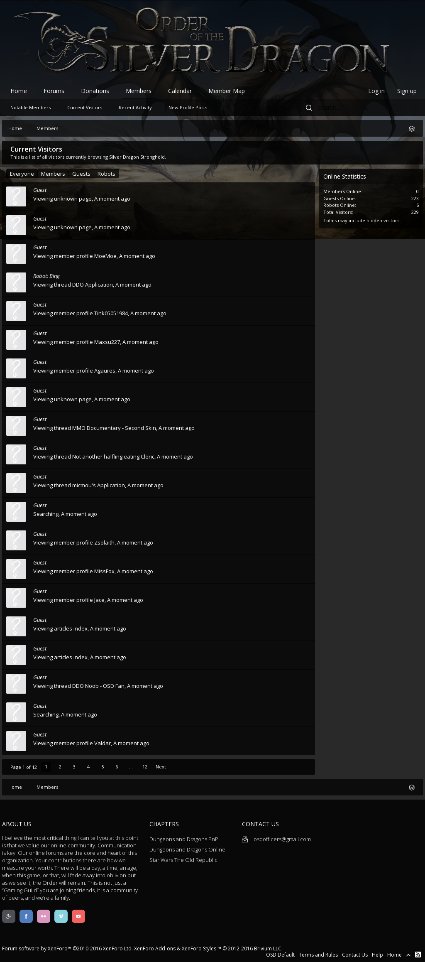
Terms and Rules (318, 954)
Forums (54, 91)
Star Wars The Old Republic (183, 860)
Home (18, 91)
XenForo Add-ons (155, 948)
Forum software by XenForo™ (67, 948)
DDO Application (92, 284)
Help (377, 954)
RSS (418, 954)
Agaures (104, 370)
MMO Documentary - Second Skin (114, 428)
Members (53, 173)
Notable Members (30, 107)
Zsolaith (104, 542)
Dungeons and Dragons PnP (183, 839)
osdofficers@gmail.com (276, 839)
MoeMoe (105, 256)
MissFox (104, 571)
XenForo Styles (199, 948)
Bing (54, 276)
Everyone (22, 173)
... (131, 766)
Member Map (226, 91)
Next (161, 766)
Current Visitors (84, 107)
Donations (95, 91)
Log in (376, 91)
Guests (81, 173)
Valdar (102, 743)
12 (144, 766)
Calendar (180, 91)
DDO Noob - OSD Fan (98, 686)
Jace (99, 600)
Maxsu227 (107, 342)
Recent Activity (135, 107)
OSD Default (280, 954)
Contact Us (355, 954)
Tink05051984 (111, 313)
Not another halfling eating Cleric (113, 456)
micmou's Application (98, 485)
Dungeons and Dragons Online (187, 849)
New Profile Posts (188, 107)
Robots (106, 173)
